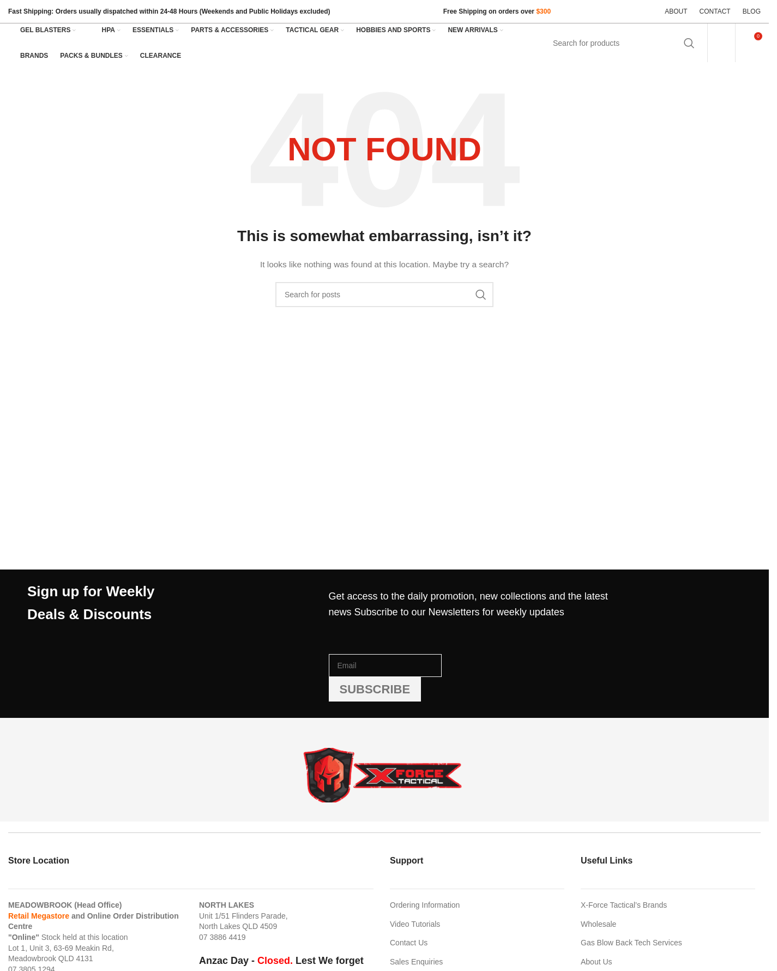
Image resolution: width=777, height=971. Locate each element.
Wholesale (598, 924)
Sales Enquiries (416, 961)
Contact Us (408, 942)
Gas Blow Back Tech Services (631, 942)
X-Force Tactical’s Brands (624, 905)
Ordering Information (425, 905)
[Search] (623, 43)
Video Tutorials (415, 924)
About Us (596, 961)
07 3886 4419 (222, 937)
